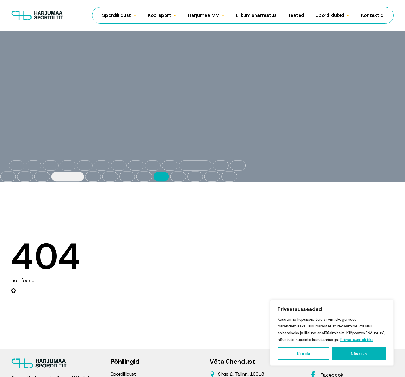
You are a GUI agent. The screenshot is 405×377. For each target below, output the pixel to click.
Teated (296, 15)
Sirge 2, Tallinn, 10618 (241, 374)
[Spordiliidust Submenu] (136, 15)
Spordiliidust (116, 15)
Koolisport (159, 15)
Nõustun (359, 353)
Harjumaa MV (203, 15)
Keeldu (303, 353)
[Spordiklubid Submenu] (350, 15)
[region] (332, 333)
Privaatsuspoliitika (357, 339)
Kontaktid (372, 15)
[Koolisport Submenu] (177, 15)
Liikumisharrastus (256, 15)
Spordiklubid (330, 15)
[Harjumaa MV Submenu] (224, 15)
